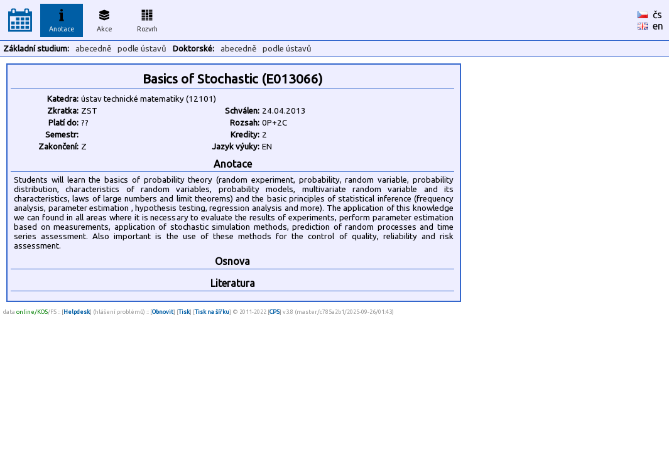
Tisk (184, 311)
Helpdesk (76, 311)
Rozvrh (147, 19)
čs (657, 14)
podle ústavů (141, 48)
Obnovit (162, 311)
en (658, 25)
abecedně (93, 48)
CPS (274, 311)
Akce (104, 19)
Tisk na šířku (212, 311)
